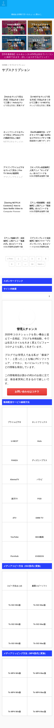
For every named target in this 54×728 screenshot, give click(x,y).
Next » (41, 264)
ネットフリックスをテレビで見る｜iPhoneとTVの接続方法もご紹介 (13, 135)
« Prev (10, 258)
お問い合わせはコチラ (27, 391)
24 (32, 264)
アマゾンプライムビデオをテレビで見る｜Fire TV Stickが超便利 (13, 170)
